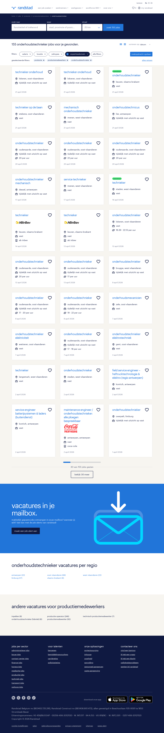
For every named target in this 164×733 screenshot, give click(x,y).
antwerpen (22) (18, 575)
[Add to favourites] (50, 72)
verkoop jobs (17, 687)
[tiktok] (34, 699)
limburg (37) (17, 578)
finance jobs (17, 662)
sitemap (89, 726)
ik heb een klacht (128, 658)
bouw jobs (16, 654)
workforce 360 (93, 8)
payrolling (88, 662)
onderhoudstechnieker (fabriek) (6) (27, 619)
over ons (108, 8)
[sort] (145, 42)
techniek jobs (17, 679)
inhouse (87, 654)
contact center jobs (20, 658)
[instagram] (29, 699)
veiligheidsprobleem (130, 662)
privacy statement (73, 726)
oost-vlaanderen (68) (56, 575)
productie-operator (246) (58, 616)
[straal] (92, 27)
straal (84, 22)
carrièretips (53, 658)
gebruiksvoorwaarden (51, 726)
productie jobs (18, 675)
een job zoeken (45, 8)
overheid (88, 658)
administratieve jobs (20, 650)
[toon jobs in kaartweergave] (125, 44)
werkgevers (77, 8)
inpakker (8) (17, 616)
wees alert (102, 726)
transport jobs (18, 683)
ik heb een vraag (128, 654)
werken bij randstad (129, 667)
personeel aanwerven (93, 667)
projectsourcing (91, 650)
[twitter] (18, 699)
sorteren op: (134, 44)
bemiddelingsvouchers (58, 654)
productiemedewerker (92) (58, 619)
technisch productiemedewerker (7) (98, 616)
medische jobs (18, 671)
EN (151, 3)
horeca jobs (17, 667)
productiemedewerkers (41, 16)
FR (149, 3)
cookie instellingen (20, 726)
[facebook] (23, 699)
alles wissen (147, 60)
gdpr (35, 726)
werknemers (62, 8)
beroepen (52, 650)
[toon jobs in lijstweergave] (121, 44)
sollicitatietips (54, 662)
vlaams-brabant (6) (55, 578)
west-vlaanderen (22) (92, 575)
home (13, 16)
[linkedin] (13, 699)
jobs (19, 16)
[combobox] (29, 27)
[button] (44, 60)
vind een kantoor (128, 650)
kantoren (139, 3)
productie (27, 16)
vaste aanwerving (92, 671)
